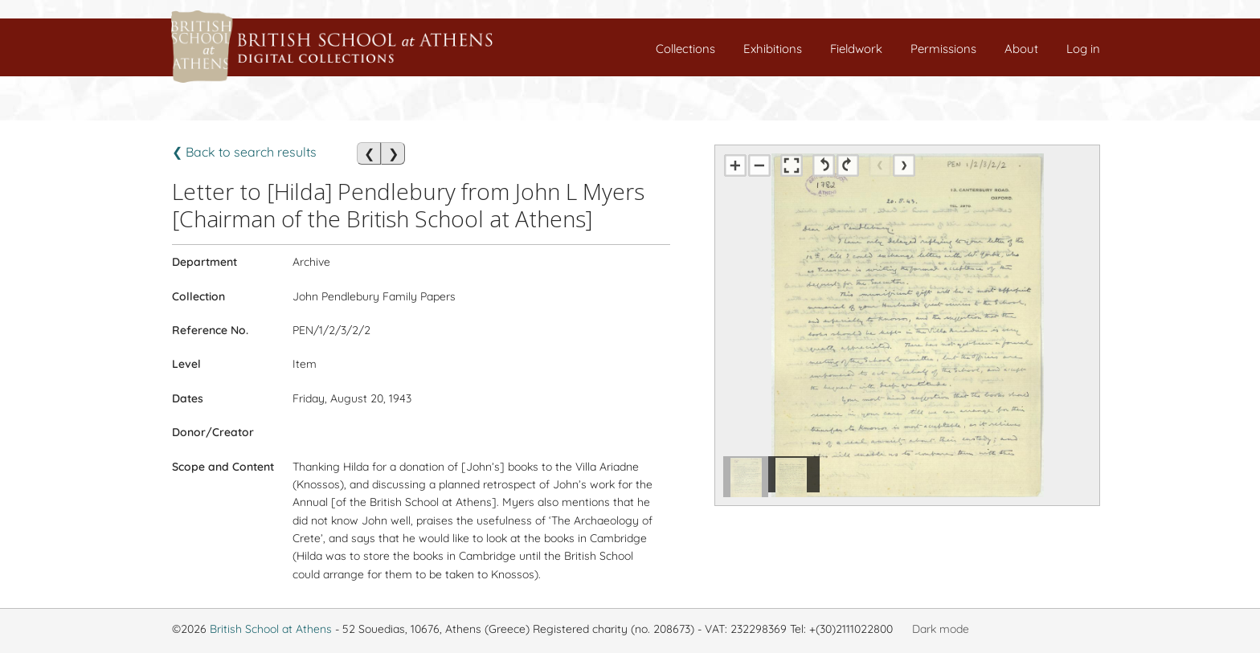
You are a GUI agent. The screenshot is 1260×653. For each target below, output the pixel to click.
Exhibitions (772, 48)
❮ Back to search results (244, 152)
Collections (685, 48)
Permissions (943, 48)
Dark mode (940, 629)
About (1021, 48)
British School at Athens (271, 629)
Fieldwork (856, 48)
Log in (1083, 48)
